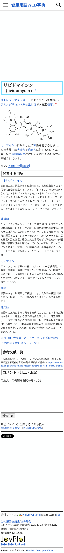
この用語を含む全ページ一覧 (19, 342)
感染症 (21, 154)
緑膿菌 (32, 149)
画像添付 (25, 521)
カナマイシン (9, 145)
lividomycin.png (30, 514)
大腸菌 (21, 149)
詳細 (58, 515)
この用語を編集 (10, 521)
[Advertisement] (32, 46)
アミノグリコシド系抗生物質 (18, 104)
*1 (56, 104)
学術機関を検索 (10, 427)
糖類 (50, 104)
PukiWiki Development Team (40, 550)
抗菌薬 (25, 165)
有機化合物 (14, 165)
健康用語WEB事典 (28, 5)
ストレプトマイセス (13, 100)
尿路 (14, 154)
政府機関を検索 (32, 427)
